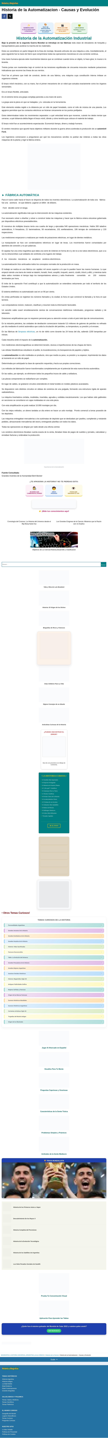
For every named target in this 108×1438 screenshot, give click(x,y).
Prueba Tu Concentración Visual (54, 1296)
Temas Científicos (8, 1402)
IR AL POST (54, 826)
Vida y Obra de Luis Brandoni (54, 587)
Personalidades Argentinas (54, 925)
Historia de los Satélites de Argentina (26, 1253)
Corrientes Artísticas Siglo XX (54, 1011)
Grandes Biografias (8, 1391)
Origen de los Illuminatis (54, 1022)
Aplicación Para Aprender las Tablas (54, 1318)
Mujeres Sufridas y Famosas (54, 989)
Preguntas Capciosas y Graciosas (54, 1090)
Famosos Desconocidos (54, 952)
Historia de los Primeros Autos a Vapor (27, 1207)
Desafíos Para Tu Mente (54, 1069)
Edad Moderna (7, 1386)
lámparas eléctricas (26, 332)
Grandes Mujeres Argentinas (54, 968)
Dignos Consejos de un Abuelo (54, 704)
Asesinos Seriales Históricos (54, 973)
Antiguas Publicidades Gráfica (54, 984)
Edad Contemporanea (9, 1388)
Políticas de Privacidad (9, 1432)
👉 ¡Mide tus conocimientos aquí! (54, 511)
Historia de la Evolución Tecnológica (26, 1241)
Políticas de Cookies (9, 1434)
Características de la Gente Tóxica (54, 1112)
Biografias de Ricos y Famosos (54, 628)
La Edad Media (7, 1384)
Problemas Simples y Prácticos (53, 1133)
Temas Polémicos (8, 1404)
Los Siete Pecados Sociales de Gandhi (26, 1264)
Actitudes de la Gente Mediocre (54, 1154)
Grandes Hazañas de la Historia (54, 941)
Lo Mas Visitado (7, 1430)
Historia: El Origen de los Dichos (54, 607)
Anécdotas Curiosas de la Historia (54, 725)
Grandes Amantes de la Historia (54, 930)
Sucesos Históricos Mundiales (54, 1000)
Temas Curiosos (7, 1418)
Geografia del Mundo (9, 1414)
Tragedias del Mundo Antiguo (54, 1016)
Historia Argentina (8, 1379)
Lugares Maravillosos (9, 1416)
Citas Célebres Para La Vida (54, 684)
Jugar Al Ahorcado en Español (54, 1048)
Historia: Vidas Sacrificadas (54, 947)
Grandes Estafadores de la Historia (54, 936)
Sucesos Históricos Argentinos (54, 1006)
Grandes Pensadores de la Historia (54, 963)
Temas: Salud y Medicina (10, 1400)
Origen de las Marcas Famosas (54, 995)
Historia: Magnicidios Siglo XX (54, 979)
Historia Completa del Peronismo (24, 1230)
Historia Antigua (7, 1382)
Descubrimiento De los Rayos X (24, 1219)
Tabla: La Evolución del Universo (54, 957)
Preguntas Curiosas (8, 1421)
